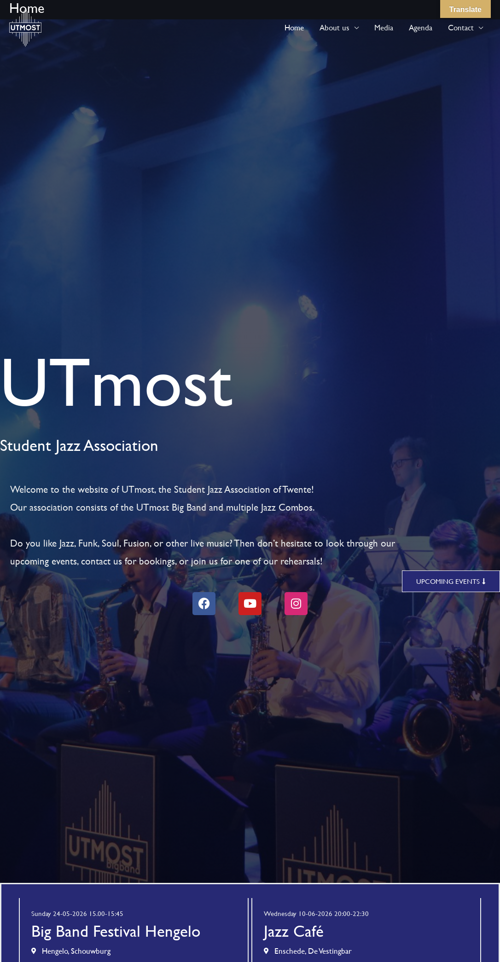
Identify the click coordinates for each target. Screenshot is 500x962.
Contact (461, 27)
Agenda (420, 27)
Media (383, 27)
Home (294, 27)
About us (334, 27)
